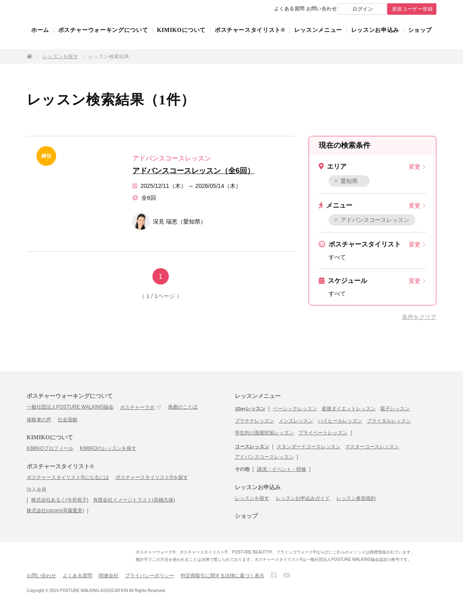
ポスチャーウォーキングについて (103, 38)
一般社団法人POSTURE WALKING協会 (70, 407)
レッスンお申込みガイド (303, 498)
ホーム (40, 38)
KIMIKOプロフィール (50, 448)
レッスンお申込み (375, 38)
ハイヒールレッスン (340, 421)
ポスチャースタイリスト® (250, 38)
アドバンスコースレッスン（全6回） (193, 171)
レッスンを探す (60, 56)
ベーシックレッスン (295, 408)
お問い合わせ (296, 9)
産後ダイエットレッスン (349, 408)
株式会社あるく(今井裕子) (60, 500)
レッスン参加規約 (356, 498)
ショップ (420, 38)
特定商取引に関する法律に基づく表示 (222, 575)
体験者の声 (39, 420)
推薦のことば (182, 407)
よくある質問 (252, 9)
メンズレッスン (296, 421)
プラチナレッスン (254, 421)
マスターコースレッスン (372, 447)
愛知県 (346, 181)
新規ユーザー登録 (405, 9)
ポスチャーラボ (137, 407)
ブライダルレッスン (389, 421)
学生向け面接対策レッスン (264, 433)
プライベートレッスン (322, 433)
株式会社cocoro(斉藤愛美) (55, 510)
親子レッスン (395, 408)
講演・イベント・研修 (281, 469)
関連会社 (108, 575)
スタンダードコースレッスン (308, 447)
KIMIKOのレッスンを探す (108, 448)
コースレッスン (252, 447)
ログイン (346, 9)
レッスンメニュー (318, 38)
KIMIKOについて (181, 38)
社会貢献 (67, 420)
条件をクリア (419, 317)
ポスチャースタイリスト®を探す (152, 477)
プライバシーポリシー (149, 575)
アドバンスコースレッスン (372, 220)
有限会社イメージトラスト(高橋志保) (134, 500)
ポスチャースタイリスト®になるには (68, 477)
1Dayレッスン (250, 408)
